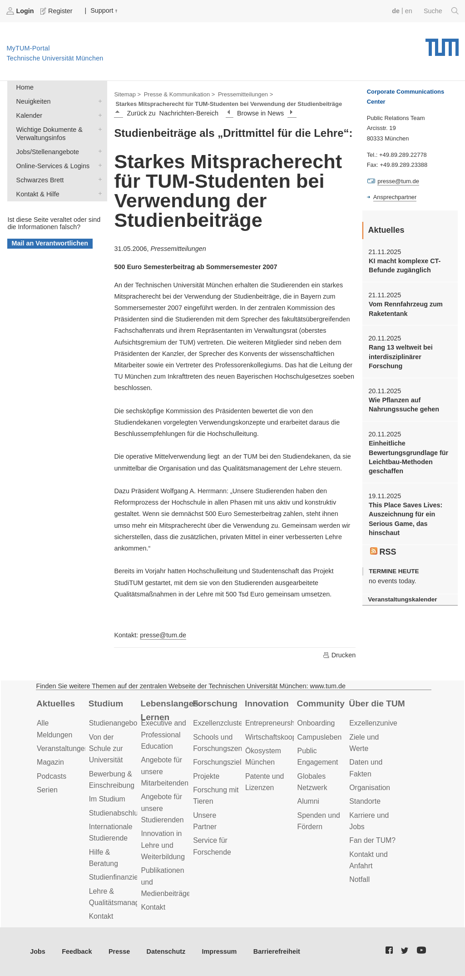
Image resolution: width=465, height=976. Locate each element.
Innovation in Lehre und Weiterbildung (163, 845)
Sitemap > (127, 94)
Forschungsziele (219, 762)
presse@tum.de (163, 635)
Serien (47, 790)
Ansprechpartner (395, 197)
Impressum (219, 951)
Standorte (365, 801)
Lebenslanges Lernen (169, 710)
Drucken (339, 655)
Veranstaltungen (63, 748)
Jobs (37, 951)
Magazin (50, 762)
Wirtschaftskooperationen (285, 737)
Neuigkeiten (98, 101)
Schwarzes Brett (98, 179)
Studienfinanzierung (121, 877)
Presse (119, 951)
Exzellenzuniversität (381, 723)
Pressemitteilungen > (245, 94)
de (396, 11)
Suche (441, 11)
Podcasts (51, 776)
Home (25, 87)
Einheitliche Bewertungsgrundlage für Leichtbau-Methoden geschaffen (408, 457)
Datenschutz (166, 951)
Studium (106, 703)
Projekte (206, 776)
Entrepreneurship (272, 723)
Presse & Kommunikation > (179, 94)
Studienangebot (114, 723)
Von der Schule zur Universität (106, 748)
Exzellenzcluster (219, 723)
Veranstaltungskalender (402, 599)
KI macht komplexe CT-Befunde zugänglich (404, 265)
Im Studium (107, 799)
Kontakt (101, 916)
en (408, 11)
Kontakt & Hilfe (98, 193)
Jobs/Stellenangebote (98, 151)
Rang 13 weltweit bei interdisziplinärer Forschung (401, 357)
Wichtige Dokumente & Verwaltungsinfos (98, 129)
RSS (383, 551)
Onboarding (316, 723)
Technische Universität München (442, 44)
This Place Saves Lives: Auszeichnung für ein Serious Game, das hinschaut (405, 518)
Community (321, 703)
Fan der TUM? (372, 840)
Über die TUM (377, 703)
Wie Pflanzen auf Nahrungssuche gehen (404, 404)
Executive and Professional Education (163, 734)
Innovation (267, 703)
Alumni (308, 801)
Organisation (369, 787)
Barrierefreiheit (276, 951)
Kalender (98, 115)
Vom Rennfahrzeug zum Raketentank (406, 308)
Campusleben (319, 737)
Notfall (359, 879)
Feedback (77, 951)
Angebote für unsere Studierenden (162, 808)
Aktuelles (55, 703)
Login (20, 11)
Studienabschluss (117, 813)
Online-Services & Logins (98, 165)
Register (57, 11)
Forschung (215, 703)
